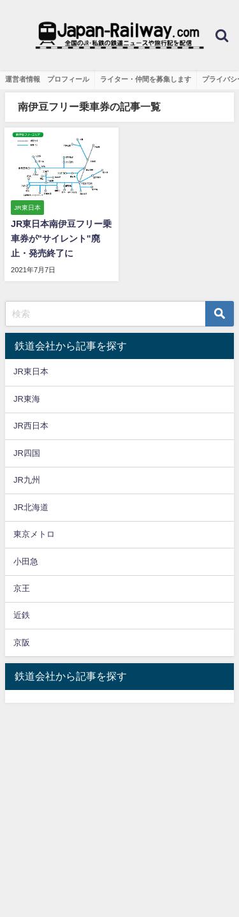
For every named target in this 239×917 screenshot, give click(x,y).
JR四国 (26, 453)
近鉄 (21, 615)
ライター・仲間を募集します (145, 79)
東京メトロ (34, 534)
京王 (21, 588)
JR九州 (26, 480)
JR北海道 (30, 507)
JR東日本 (30, 371)
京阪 (21, 642)
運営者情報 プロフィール (47, 79)
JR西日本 (30, 426)
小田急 (25, 561)
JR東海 (26, 399)
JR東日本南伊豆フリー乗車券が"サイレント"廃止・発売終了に (61, 238)
